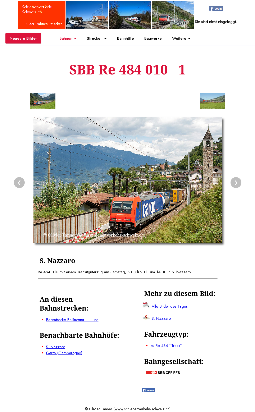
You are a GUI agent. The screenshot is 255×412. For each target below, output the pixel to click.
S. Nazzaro (55, 347)
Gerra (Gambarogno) (64, 353)
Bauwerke (153, 38)
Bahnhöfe (125, 38)
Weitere (179, 38)
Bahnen (65, 38)
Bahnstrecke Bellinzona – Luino (72, 319)
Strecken (95, 38)
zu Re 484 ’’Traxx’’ (166, 345)
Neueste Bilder (23, 38)
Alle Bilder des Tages (170, 306)
